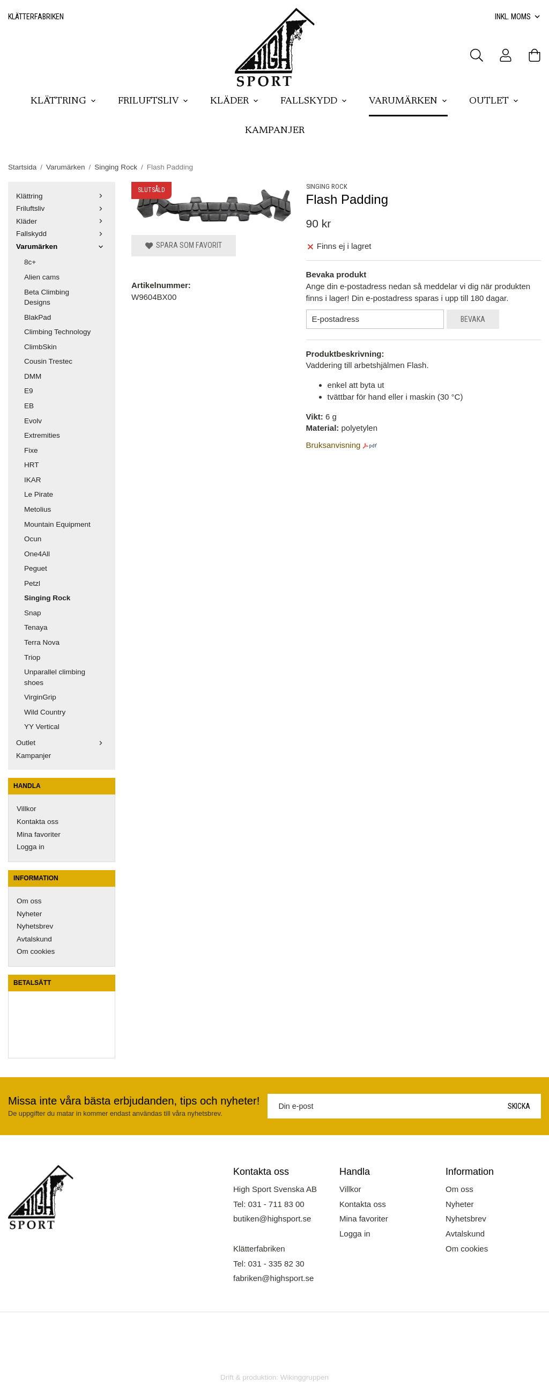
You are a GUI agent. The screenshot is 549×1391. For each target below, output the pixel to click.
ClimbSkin (40, 347)
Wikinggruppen (304, 1377)
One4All (37, 554)
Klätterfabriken (36, 16)
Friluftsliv (153, 101)
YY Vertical (42, 727)
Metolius (37, 509)
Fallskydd (313, 101)
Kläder (234, 101)
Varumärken (408, 101)
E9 (28, 391)
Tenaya (36, 627)
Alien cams (42, 277)
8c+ (30, 262)
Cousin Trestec (48, 361)
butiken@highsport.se (272, 1218)
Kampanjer (275, 131)
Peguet (35, 568)
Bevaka (473, 319)
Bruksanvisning (333, 445)
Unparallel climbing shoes (54, 677)
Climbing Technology (57, 332)
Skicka (519, 1106)
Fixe (31, 450)
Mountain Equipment (57, 524)
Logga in (30, 847)
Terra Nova (42, 642)
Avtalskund (34, 939)
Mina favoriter (39, 834)
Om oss (29, 901)
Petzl (32, 583)
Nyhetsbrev (35, 926)
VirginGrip (40, 697)
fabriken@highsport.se (273, 1278)
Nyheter (29, 914)
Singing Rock (47, 598)
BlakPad (37, 317)
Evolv (33, 421)
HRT (31, 465)
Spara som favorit (183, 245)
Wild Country (44, 712)
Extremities (42, 435)
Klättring (64, 101)
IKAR (32, 480)
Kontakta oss (37, 822)
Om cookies (36, 951)
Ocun (32, 539)
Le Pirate (38, 494)
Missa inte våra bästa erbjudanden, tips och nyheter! (133, 1101)
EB (29, 406)
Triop (32, 657)
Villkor (26, 809)
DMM (32, 376)
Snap (32, 613)
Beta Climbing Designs (46, 297)
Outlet (494, 101)
